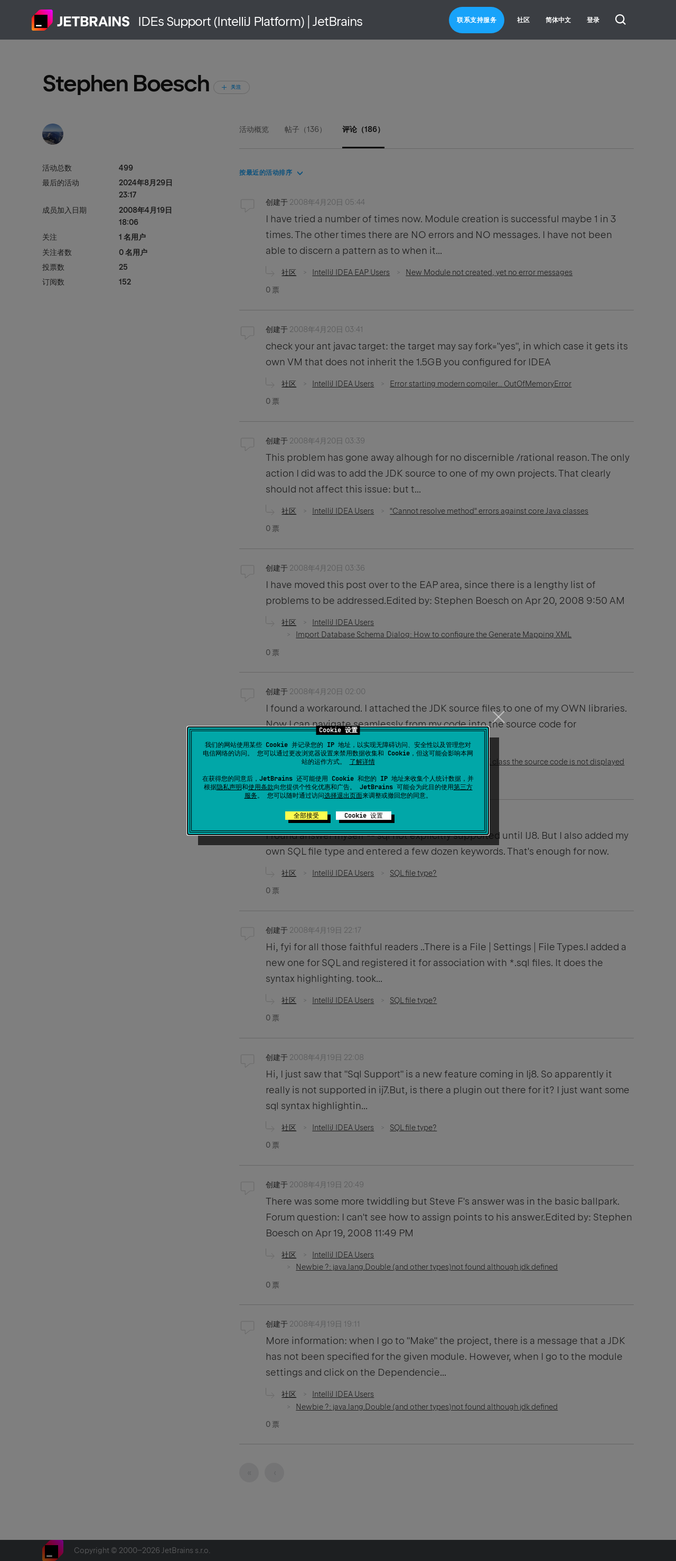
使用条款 (261, 787)
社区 (523, 20)
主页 (81, 20)
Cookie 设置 (363, 815)
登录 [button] (593, 20)
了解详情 (362, 762)
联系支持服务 (476, 20)
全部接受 (306, 815)
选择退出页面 (343, 795)
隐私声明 (229, 787)
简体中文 (558, 20)
